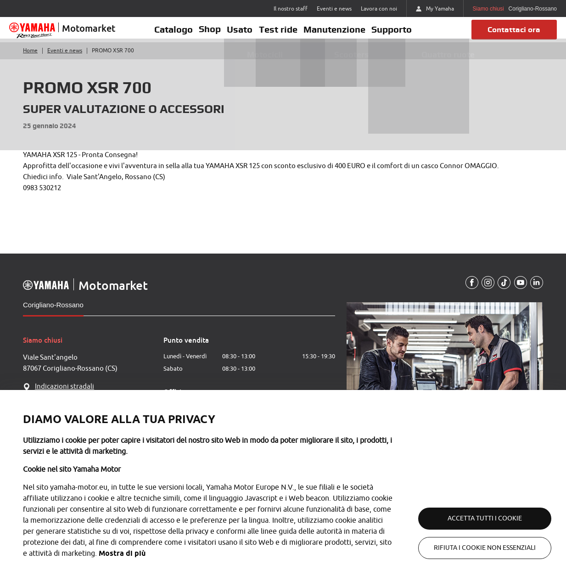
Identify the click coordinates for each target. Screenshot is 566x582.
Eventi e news (334, 8)
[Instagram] (485, 291)
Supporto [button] (399, 33)
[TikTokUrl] (502, 291)
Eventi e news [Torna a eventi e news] (64, 58)
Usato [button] (238, 33)
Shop (205, 33)
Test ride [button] (279, 33)
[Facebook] (468, 291)
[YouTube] (519, 291)
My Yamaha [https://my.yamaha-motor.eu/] (435, 8)
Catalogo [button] (165, 33)
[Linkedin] (536, 291)
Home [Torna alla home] (30, 58)
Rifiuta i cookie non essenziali (474, 548)
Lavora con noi (379, 8)
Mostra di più (226, 553)
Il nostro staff (291, 8)
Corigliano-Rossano (53, 313)
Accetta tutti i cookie (474, 518)
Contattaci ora (511, 33)
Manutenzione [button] (339, 33)
